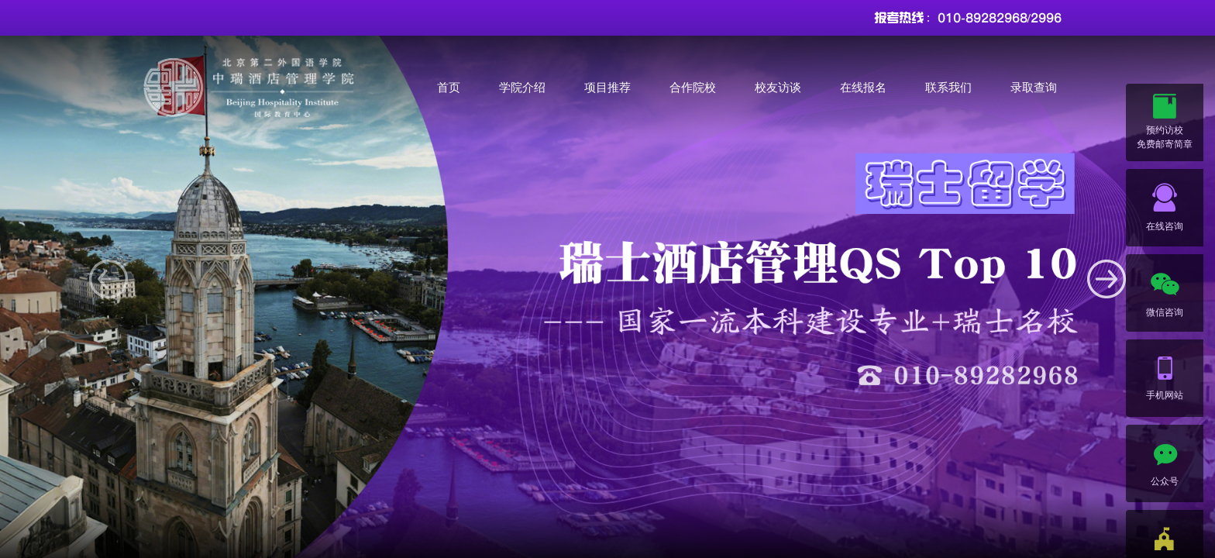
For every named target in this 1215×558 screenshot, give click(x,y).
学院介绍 (522, 87)
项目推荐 (607, 87)
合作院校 (692, 87)
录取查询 (1033, 87)
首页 (448, 87)
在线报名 (863, 87)
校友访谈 (778, 87)
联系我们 (948, 87)
